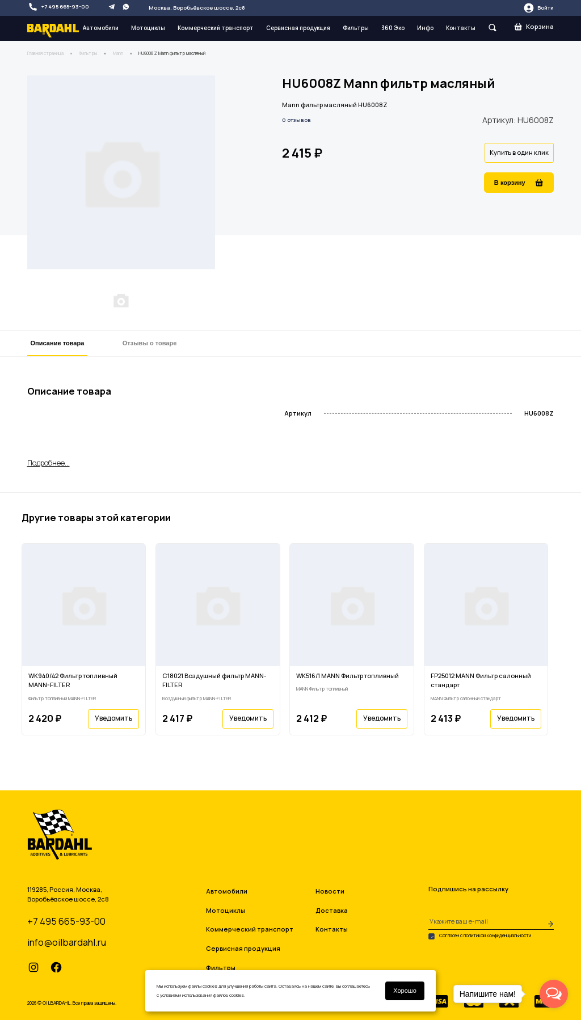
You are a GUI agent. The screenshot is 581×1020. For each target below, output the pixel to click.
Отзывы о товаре (150, 343)
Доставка (331, 910)
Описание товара (58, 343)
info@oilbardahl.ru (66, 942)
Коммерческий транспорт (216, 28)
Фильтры (356, 28)
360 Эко (393, 28)
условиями (170, 995)
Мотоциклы (148, 28)
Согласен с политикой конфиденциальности (479, 936)
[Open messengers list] (554, 994)
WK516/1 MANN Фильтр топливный (347, 675)
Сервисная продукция (298, 28)
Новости (329, 891)
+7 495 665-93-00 (58, 6)
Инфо (425, 28)
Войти (538, 8)
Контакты (460, 28)
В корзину (519, 183)
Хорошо (404, 990)
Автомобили (101, 28)
